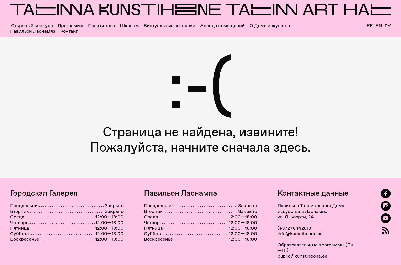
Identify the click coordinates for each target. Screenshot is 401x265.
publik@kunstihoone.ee (302, 256)
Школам (129, 25)
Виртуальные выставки (169, 25)
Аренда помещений (222, 25)
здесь (290, 147)
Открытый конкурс (32, 25)
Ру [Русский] (388, 26)
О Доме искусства (270, 25)
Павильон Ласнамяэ (32, 31)
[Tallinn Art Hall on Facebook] (386, 194)
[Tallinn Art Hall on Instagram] (386, 206)
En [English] (378, 25)
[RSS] (386, 230)
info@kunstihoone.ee (300, 233)
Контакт (69, 31)
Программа (70, 25)
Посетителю (101, 25)
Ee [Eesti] (370, 25)
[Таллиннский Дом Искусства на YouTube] (386, 218)
